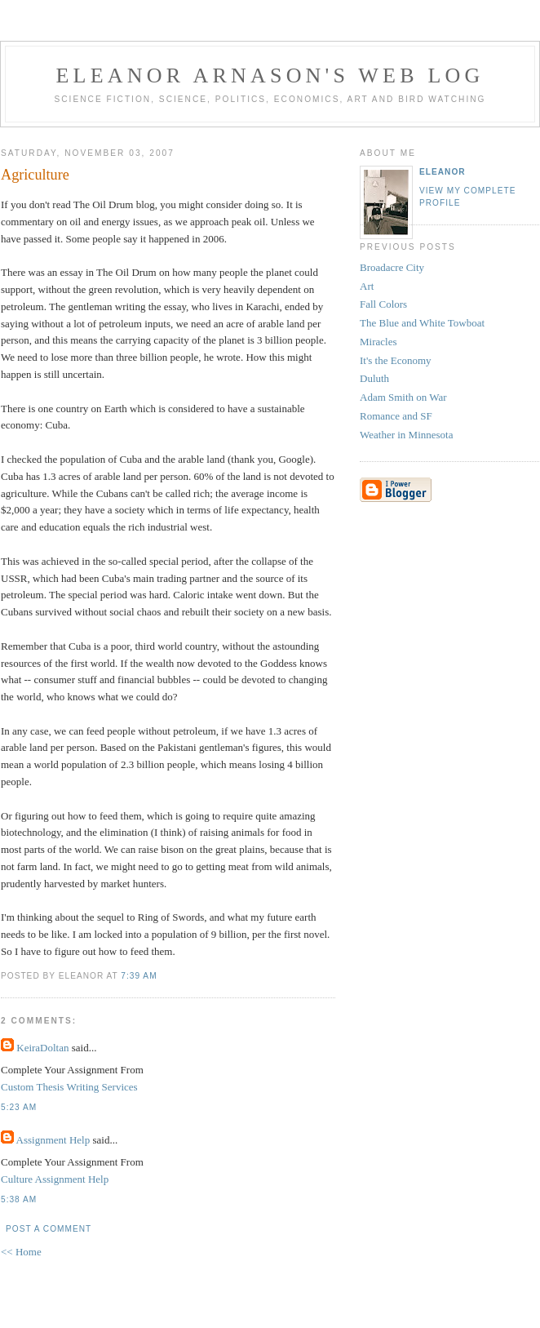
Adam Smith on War (403, 397)
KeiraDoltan (42, 1048)
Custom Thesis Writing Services (69, 1087)
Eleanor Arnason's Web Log (270, 75)
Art (367, 286)
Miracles (378, 341)
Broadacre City (392, 267)
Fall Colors (383, 304)
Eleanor (442, 171)
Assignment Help (53, 1140)
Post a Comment (48, 1228)
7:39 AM (139, 975)
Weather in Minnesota (406, 435)
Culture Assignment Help (54, 1179)
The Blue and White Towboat (422, 323)
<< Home (21, 1252)
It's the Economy (396, 360)
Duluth (374, 378)
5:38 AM (19, 1199)
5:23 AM (19, 1107)
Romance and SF (396, 416)
